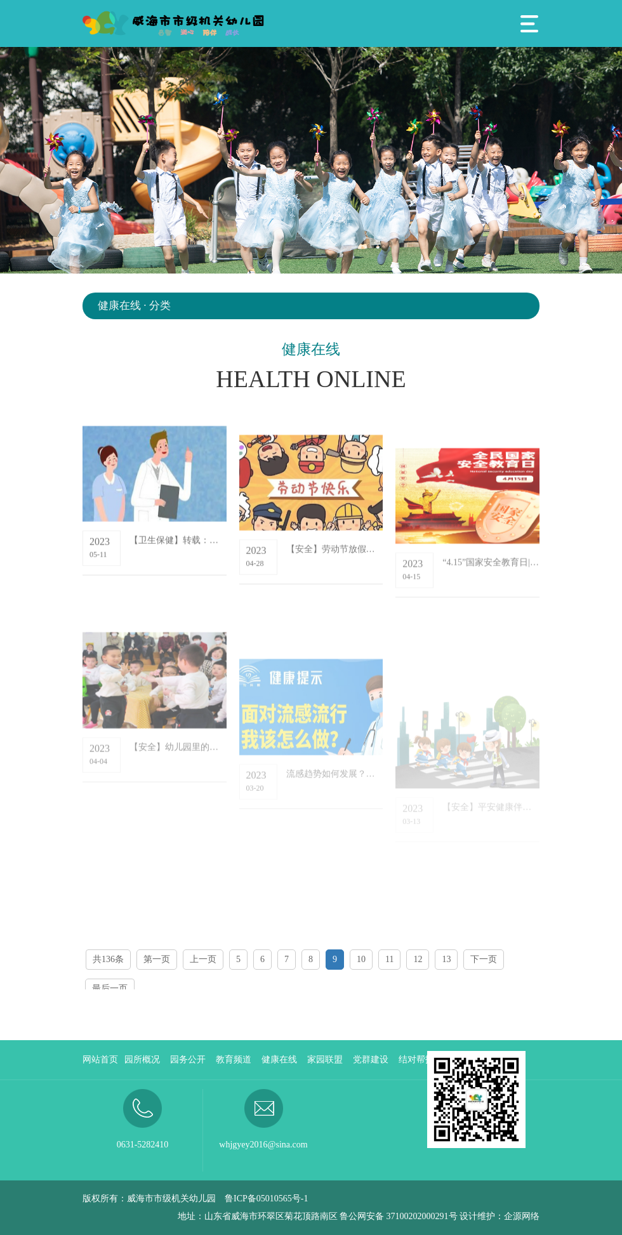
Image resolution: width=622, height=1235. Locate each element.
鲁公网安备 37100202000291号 (399, 1216)
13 (446, 959)
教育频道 (233, 1059)
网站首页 (100, 1059)
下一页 (483, 959)
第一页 (156, 959)
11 (389, 959)
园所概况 (142, 1059)
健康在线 (279, 1059)
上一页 (203, 959)
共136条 (108, 959)
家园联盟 (325, 1059)
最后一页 (110, 988)
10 (361, 959)
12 (417, 959)
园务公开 (188, 1059)
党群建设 (370, 1059)
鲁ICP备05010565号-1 (266, 1198)
